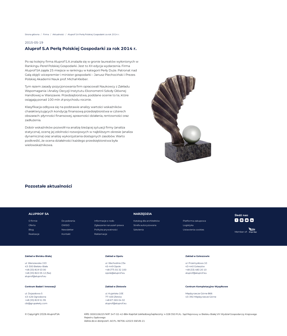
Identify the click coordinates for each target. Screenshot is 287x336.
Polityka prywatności (106, 229)
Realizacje (34, 234)
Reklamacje (100, 234)
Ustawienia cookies (193, 229)
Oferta (32, 225)
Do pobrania (68, 220)
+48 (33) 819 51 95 (35, 300)
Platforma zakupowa (194, 220)
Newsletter (67, 229)
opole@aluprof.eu (115, 273)
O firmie (33, 220)
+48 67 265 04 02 (115, 300)
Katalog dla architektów (146, 220)
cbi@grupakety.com (36, 303)
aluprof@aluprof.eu (35, 276)
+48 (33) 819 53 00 (35, 269)
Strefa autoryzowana (144, 225)
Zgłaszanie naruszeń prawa (109, 225)
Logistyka (188, 225)
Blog (31, 229)
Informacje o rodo (104, 220)
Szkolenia (138, 229)
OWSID (65, 225)
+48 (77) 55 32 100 (115, 269)
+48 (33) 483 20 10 (195, 269)
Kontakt (65, 234)
